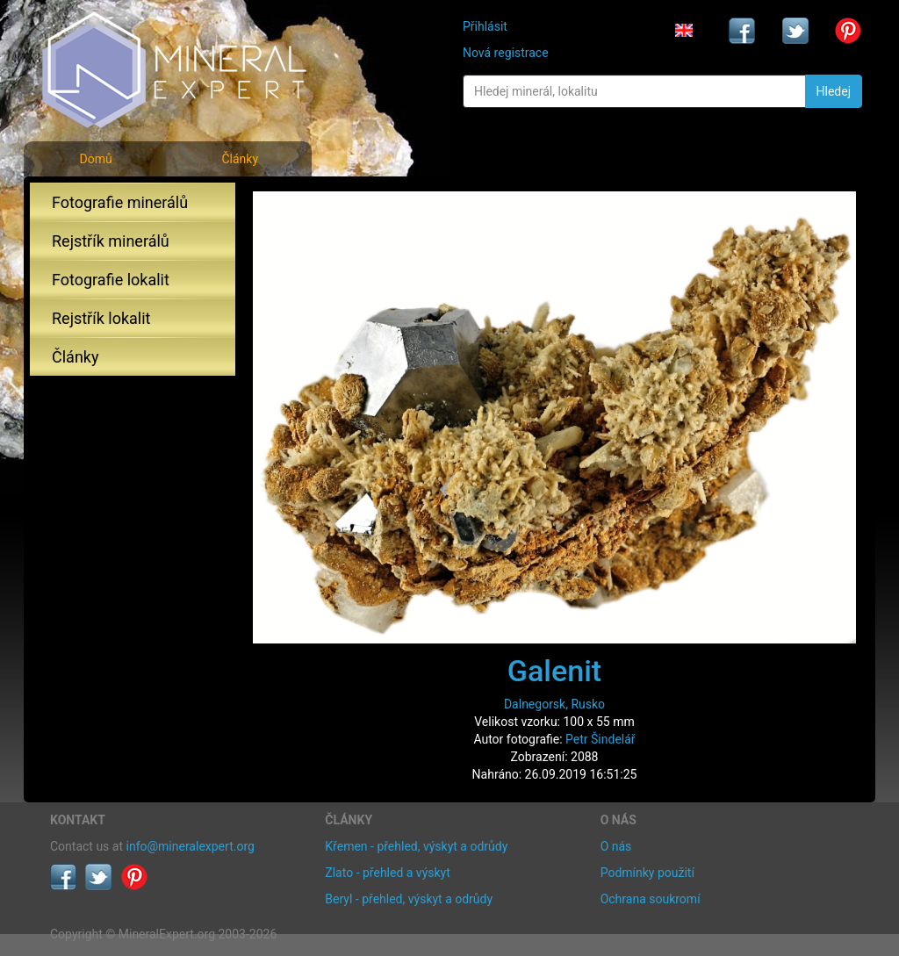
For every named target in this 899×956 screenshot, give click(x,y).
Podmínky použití (647, 873)
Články (239, 159)
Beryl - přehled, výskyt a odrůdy (409, 899)
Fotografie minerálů (120, 202)
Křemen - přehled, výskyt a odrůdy (416, 846)
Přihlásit (485, 26)
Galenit (554, 670)
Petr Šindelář (600, 739)
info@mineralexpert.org (190, 846)
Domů (95, 159)
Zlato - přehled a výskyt (387, 873)
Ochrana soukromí (651, 899)
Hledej (833, 91)
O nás (616, 846)
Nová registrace (506, 53)
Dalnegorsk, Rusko (554, 704)
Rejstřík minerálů (110, 241)
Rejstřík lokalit (101, 318)
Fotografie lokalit (110, 279)
